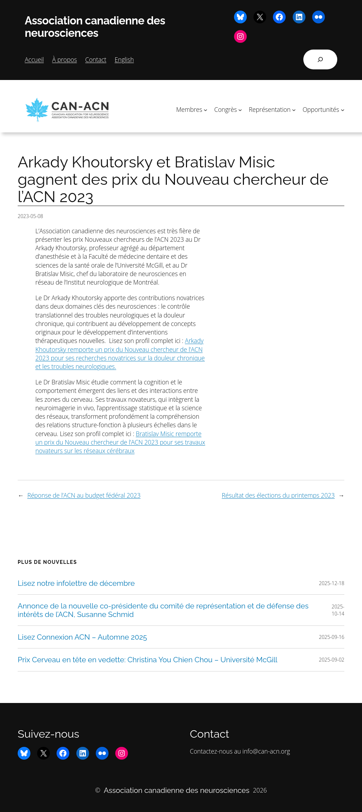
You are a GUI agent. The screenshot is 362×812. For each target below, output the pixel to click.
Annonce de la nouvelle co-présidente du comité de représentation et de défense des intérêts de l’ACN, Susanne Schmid (163, 610)
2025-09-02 (331, 659)
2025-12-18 (331, 583)
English (124, 59)
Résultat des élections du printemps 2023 (278, 495)
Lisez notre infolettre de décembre (76, 583)
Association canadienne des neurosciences (95, 26)
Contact (95, 59)
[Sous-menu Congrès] (240, 109)
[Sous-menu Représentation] (294, 109)
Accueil (34, 59)
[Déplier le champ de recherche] (320, 59)
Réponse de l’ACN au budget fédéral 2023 (83, 495)
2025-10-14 (338, 610)
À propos (64, 59)
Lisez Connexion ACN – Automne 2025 (82, 637)
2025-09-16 (331, 637)
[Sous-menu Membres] (205, 109)
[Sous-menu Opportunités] (342, 109)
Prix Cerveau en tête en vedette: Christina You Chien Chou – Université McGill (148, 660)
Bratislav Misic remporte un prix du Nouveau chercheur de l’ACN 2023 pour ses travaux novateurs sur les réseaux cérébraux (120, 442)
